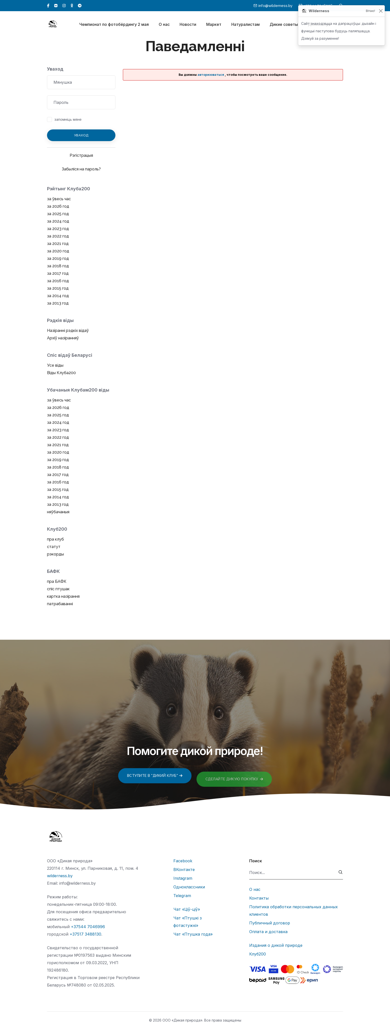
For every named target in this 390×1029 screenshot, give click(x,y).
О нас (164, 24)
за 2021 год (58, 243)
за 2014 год (58, 295)
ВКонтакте (184, 869)
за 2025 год (58, 213)
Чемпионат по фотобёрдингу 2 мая (114, 24)
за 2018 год (58, 266)
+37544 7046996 (88, 926)
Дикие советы (284, 24)
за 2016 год (58, 280)
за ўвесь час (59, 199)
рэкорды (55, 554)
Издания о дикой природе (275, 945)
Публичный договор (269, 922)
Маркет (213, 24)
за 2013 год (58, 303)
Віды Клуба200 (61, 372)
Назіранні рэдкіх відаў (68, 330)
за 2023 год (58, 228)
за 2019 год (58, 258)
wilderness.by (60, 875)
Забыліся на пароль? (81, 169)
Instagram (182, 878)
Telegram (182, 895)
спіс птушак (58, 589)
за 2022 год (58, 236)
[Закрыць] (380, 11)
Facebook (182, 860)
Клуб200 (257, 953)
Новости (188, 24)
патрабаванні (60, 603)
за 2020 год (58, 251)
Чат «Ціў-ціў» (186, 909)
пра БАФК (56, 581)
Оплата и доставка (268, 931)
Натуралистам (245, 24)
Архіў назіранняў (63, 338)
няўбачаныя (58, 512)
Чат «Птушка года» (193, 934)
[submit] (340, 872)
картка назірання (63, 596)
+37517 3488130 (85, 934)
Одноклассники (189, 886)
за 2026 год (58, 206)
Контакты (259, 898)
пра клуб (55, 539)
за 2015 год (58, 288)
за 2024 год (58, 221)
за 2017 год (58, 273)
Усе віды (55, 365)
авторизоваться (210, 75)
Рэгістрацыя (81, 155)
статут (53, 546)
